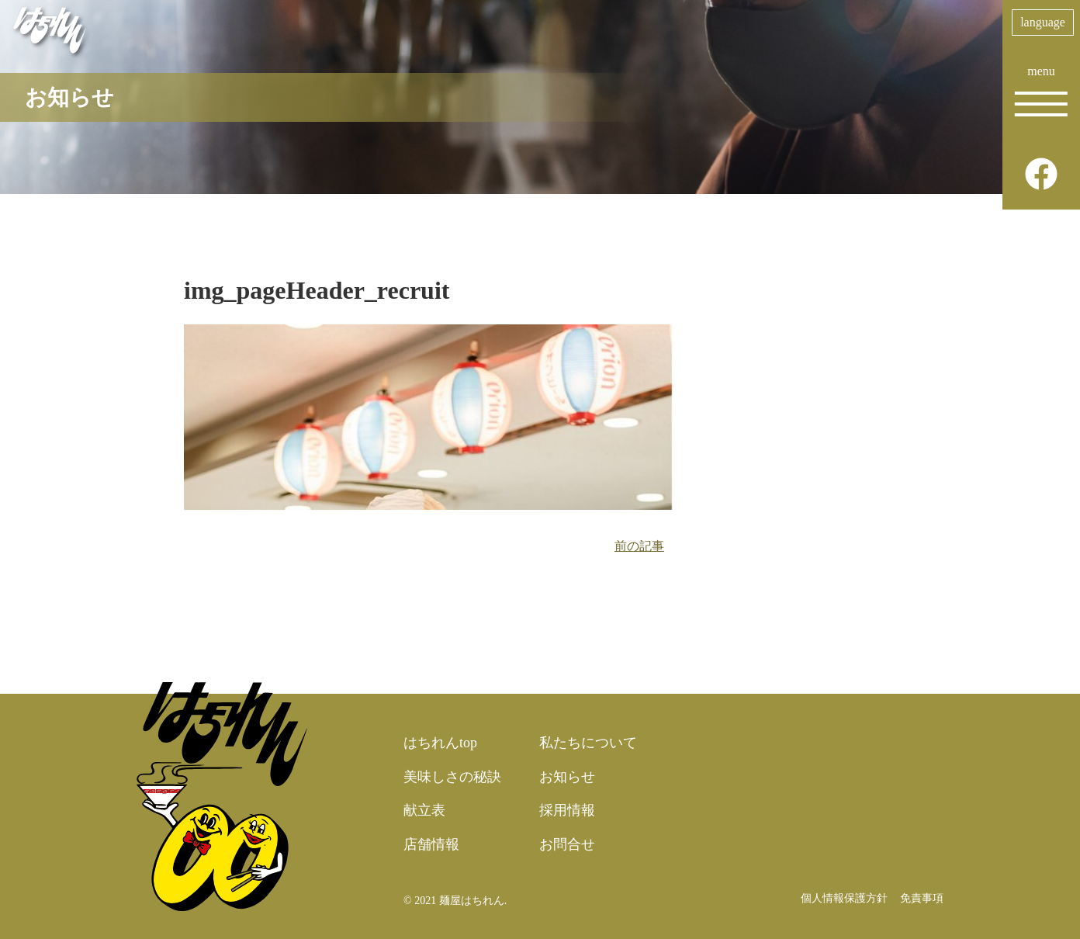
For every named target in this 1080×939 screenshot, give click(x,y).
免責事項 (921, 898)
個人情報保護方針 (844, 898)
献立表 (424, 810)
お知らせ (567, 777)
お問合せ (567, 844)
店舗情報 (431, 844)
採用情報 (567, 810)
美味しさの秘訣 (452, 777)
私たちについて (588, 742)
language (1042, 22)
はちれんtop (440, 742)
